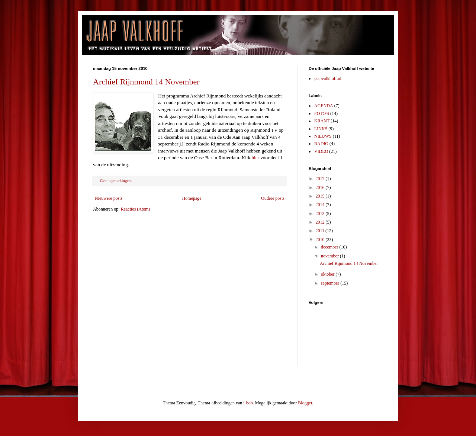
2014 (321, 204)
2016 (321, 187)
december (330, 247)
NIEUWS (323, 136)
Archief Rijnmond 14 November (146, 81)
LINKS (320, 128)
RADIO (321, 143)
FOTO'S (321, 113)
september (330, 283)
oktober (328, 274)
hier (255, 157)
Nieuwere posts (108, 198)
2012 (321, 222)
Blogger (305, 402)
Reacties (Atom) (135, 209)
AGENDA (323, 105)
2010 (321, 239)
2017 (321, 178)
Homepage (192, 198)
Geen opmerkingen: (116, 180)
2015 (321, 196)
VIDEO (321, 151)
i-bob (248, 402)
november (330, 256)
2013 (321, 213)
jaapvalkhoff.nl (327, 78)
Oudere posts (272, 198)
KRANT (321, 121)
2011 (321, 230)
